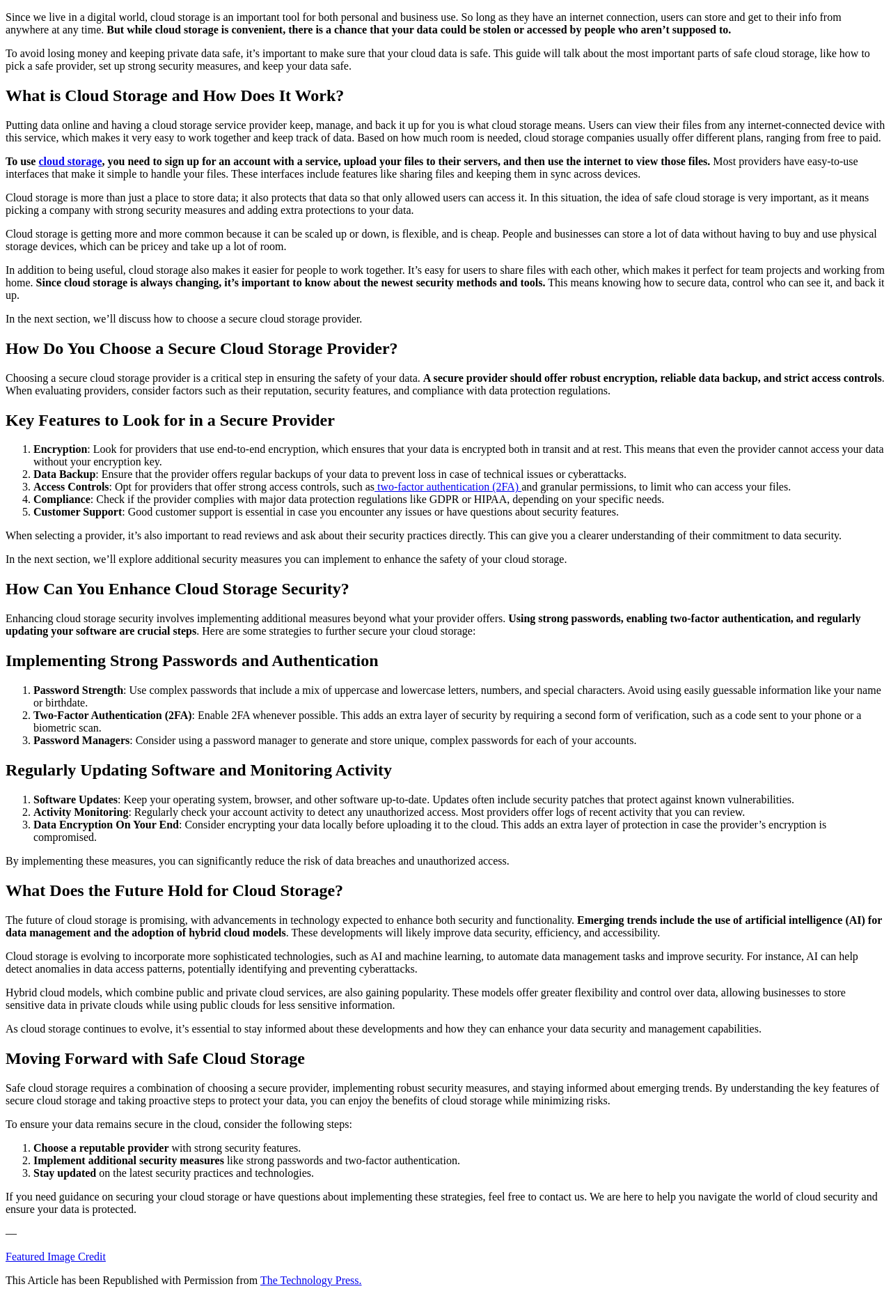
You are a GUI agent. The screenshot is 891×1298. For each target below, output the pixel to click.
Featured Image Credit (56, 1256)
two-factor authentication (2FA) (447, 487)
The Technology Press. (311, 1280)
